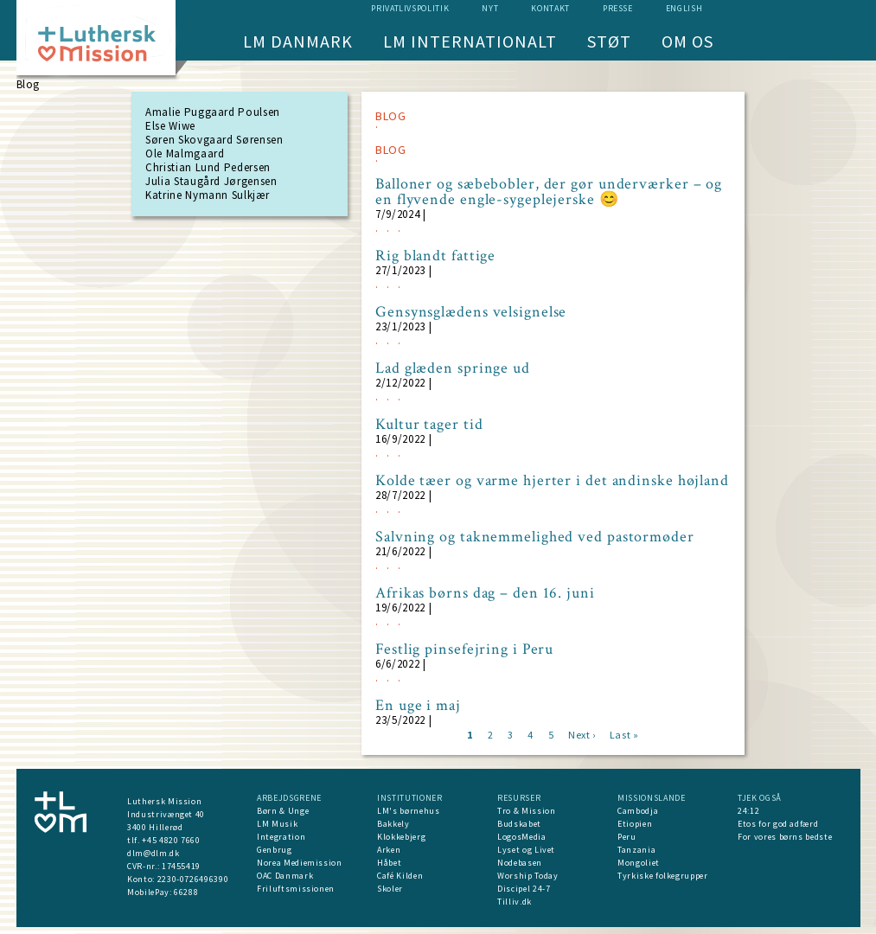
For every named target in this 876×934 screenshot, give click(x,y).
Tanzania (636, 849)
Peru (626, 836)
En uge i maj (418, 705)
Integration (281, 836)
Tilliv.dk (514, 901)
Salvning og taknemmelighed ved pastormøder (534, 537)
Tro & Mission (526, 810)
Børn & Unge (283, 810)
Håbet (389, 862)
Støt (609, 41)
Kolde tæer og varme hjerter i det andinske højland (552, 481)
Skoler (390, 888)
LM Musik (277, 823)
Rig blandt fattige (435, 256)
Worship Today (527, 875)
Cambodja (637, 810)
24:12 (748, 810)
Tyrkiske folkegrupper (662, 875)
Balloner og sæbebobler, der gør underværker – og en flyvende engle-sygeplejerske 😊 (548, 192)
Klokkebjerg (401, 836)
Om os (687, 41)
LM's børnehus (408, 810)
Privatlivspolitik (410, 8)
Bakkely (393, 823)
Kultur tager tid (429, 424)
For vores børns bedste (785, 836)
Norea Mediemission (299, 862)
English (684, 8)
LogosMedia (522, 836)
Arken (388, 849)
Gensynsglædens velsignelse (470, 312)
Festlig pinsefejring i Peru (464, 649)
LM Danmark (298, 41)
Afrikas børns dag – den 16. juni (485, 593)
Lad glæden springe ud (452, 368)
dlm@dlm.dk (153, 853)
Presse (618, 8)
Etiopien (634, 823)
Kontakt (550, 8)
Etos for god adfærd (778, 823)
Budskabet (519, 823)
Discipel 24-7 (523, 888)
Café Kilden (400, 875)
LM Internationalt (470, 41)
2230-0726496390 (193, 879)
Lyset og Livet (526, 849)
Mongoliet (638, 862)
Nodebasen (519, 862)
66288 (186, 892)
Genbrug (274, 849)
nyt (490, 8)
